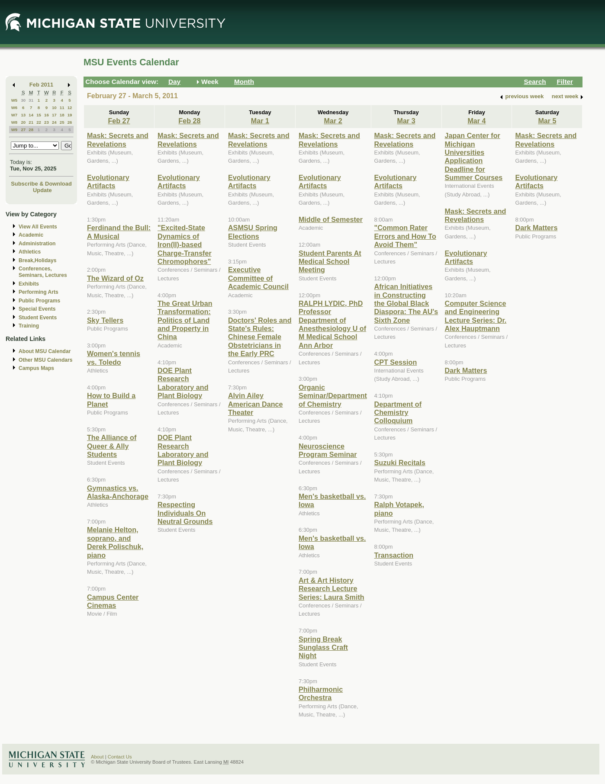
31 (31, 100)
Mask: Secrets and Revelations (117, 140)
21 (31, 122)
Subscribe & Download (41, 183)
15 (38, 114)
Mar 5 (547, 121)
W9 (14, 129)
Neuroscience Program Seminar (328, 450)
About (97, 756)
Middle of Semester (331, 219)
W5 (14, 100)
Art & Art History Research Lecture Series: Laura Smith (331, 588)
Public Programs (39, 301)
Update (42, 190)
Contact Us (120, 756)
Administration (37, 244)
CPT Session (395, 362)
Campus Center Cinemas (112, 601)
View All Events (38, 227)
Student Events (38, 318)
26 (70, 122)
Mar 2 (333, 121)
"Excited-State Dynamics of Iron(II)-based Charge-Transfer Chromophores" (185, 244)
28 (31, 129)
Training (29, 326)
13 (23, 114)
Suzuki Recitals (400, 462)
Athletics (30, 252)
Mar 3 (406, 121)
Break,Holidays (38, 260)
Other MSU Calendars (46, 360)
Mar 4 (476, 121)
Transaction (394, 555)
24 (54, 122)
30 (23, 100)
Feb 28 (189, 121)
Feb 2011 (41, 84)
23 (46, 122)
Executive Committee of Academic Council (258, 278)
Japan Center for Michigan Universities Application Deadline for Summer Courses (474, 156)
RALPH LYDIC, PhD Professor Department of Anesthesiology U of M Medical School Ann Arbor (332, 324)
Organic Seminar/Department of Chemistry (333, 395)
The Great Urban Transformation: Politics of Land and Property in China (185, 320)
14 (31, 114)
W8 (14, 122)
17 (54, 114)
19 (70, 114)
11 (62, 107)
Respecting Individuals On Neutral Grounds (185, 513)
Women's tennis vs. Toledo (113, 358)
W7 (14, 114)
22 (38, 122)
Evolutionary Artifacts (108, 182)
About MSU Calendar (45, 351)
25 (62, 122)
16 (46, 114)
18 (62, 114)
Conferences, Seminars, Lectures (43, 272)
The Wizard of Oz (115, 278)
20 (23, 122)
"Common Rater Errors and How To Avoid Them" (405, 236)
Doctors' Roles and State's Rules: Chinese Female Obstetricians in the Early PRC (260, 337)
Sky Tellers (105, 320)
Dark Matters (466, 370)
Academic (31, 235)
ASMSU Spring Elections (252, 232)
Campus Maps (36, 368)
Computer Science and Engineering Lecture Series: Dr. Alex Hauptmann (476, 315)
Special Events (37, 309)
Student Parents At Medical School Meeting (330, 261)
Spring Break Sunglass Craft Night (323, 647)
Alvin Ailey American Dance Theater (255, 404)
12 (70, 107)
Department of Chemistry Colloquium (398, 412)
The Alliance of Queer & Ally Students (111, 446)
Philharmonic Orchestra (321, 693)
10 (54, 107)
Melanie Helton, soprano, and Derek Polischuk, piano (115, 542)
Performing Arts (38, 292)
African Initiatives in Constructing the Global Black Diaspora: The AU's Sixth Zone (406, 303)
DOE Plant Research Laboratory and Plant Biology (183, 382)
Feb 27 (119, 121)
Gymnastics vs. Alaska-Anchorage (117, 492)
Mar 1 (260, 121)
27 (23, 129)
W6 (14, 107)
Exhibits (29, 284)
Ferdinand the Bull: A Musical (119, 232)
